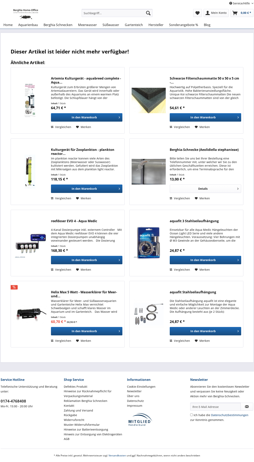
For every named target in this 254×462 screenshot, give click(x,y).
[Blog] (207, 25)
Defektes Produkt (75, 386)
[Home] (8, 25)
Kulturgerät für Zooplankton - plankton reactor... (82, 152)
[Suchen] (148, 13)
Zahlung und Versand (78, 410)
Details (218, 188)
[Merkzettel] (197, 13)
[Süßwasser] (111, 25)
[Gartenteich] (134, 25)
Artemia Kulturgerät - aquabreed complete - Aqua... (86, 80)
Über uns (133, 396)
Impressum (134, 406)
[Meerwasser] (87, 25)
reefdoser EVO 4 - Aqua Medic (74, 221)
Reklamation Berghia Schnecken (85, 401)
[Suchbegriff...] (117, 13)
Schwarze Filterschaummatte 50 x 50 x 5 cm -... (204, 80)
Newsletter (134, 391)
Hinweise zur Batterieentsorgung (86, 429)
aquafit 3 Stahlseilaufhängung (194, 221)
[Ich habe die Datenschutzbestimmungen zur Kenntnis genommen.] (191, 415)
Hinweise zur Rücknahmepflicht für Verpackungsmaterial (88, 393)
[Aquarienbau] (28, 25)
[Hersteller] (156, 25)
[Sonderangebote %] (183, 25)
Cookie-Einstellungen (141, 386)
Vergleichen (61, 127)
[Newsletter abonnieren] (247, 407)
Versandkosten (117, 455)
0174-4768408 (13, 401)
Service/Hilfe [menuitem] (240, 3)
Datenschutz (135, 401)
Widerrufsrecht (74, 420)
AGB (66, 439)
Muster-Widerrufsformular (82, 425)
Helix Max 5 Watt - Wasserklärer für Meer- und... (84, 294)
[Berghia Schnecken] (58, 25)
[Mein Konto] (216, 13)
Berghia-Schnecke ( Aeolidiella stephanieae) (204, 150)
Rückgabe (70, 415)
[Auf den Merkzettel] (83, 127)
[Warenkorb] (242, 13)
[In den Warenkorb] (86, 117)
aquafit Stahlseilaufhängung (193, 292)
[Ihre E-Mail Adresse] (215, 407)
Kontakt (69, 406)
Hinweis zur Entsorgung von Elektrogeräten (93, 434)
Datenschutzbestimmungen (229, 415)
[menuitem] (117, 15)
